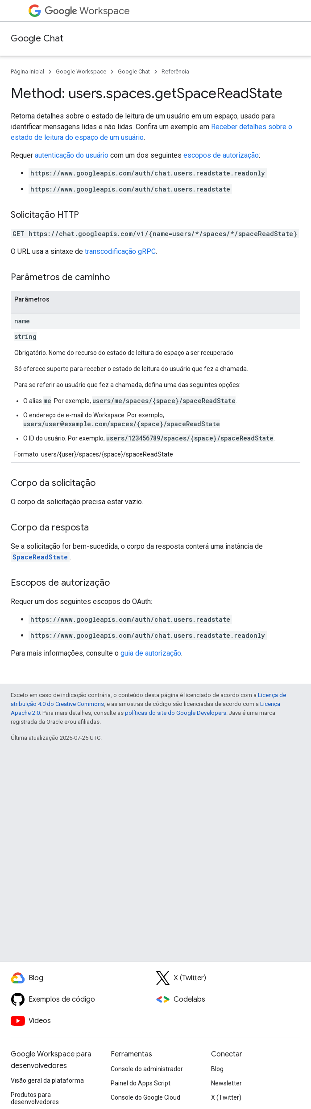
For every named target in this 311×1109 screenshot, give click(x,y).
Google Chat (37, 38)
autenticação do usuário (71, 155)
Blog (217, 1068)
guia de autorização (150, 653)
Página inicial (27, 71)
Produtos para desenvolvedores (35, 1098)
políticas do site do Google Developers (175, 712)
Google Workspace (81, 71)
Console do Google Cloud (145, 1097)
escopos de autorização (221, 155)
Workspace (87, 11)
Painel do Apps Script (140, 1083)
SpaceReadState (40, 557)
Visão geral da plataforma (47, 1080)
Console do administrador (147, 1068)
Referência (175, 71)
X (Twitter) (226, 1097)
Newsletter (226, 1083)
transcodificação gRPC (120, 251)
